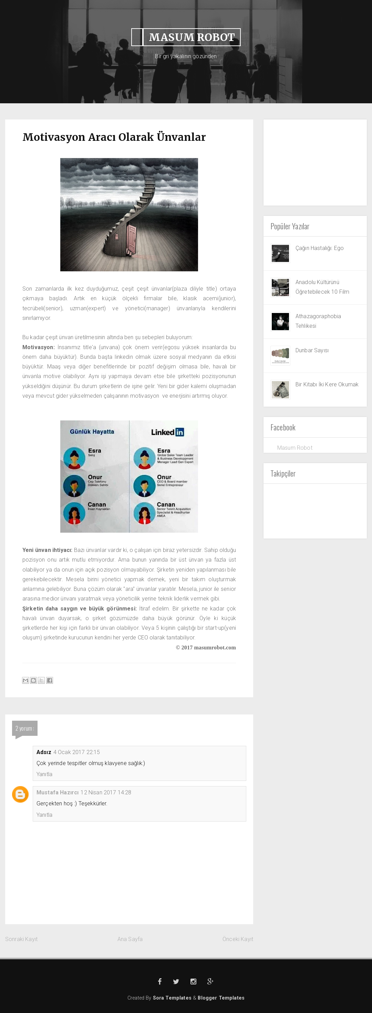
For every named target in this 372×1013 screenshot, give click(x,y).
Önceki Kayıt (238, 939)
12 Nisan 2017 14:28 (106, 792)
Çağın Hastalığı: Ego (320, 248)
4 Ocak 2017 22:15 (76, 752)
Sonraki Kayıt (21, 939)
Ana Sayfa (130, 939)
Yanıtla (44, 774)
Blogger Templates (221, 998)
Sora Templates (173, 998)
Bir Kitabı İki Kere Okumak (327, 384)
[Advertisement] (315, 162)
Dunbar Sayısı (312, 350)
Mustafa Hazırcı (58, 792)
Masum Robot (294, 448)
